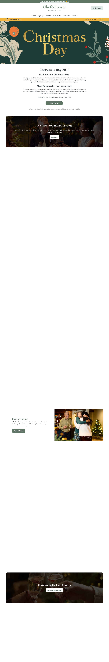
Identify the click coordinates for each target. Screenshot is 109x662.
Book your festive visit (54, 590)
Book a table (54, 103)
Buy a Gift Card (18, 431)
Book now (54, 137)
